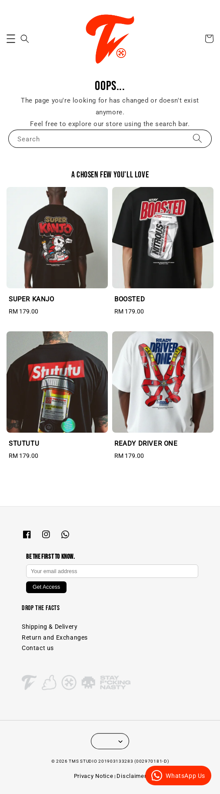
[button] (10, 38)
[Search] (197, 138)
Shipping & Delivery (49, 626)
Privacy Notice (93, 776)
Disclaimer (131, 776)
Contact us (38, 647)
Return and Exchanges (55, 637)
